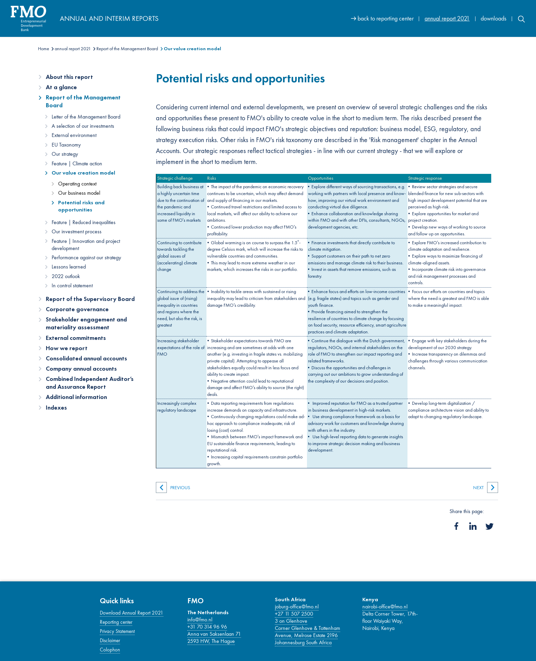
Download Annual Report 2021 (131, 612)
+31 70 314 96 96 (207, 626)
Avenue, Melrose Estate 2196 (306, 635)
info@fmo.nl (199, 619)
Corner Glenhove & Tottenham (307, 628)
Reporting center (116, 622)
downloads (493, 18)
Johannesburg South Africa (303, 642)
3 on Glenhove (291, 620)
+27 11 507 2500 (294, 613)
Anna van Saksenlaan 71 (214, 633)
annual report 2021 (447, 18)
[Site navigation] (438, 18)
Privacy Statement (117, 631)
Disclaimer (110, 640)
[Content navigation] (91, 244)
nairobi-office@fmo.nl (384, 606)
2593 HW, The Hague (211, 641)
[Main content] (327, 273)
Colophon (110, 649)
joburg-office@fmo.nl (297, 606)
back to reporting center (386, 18)
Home (43, 48)
